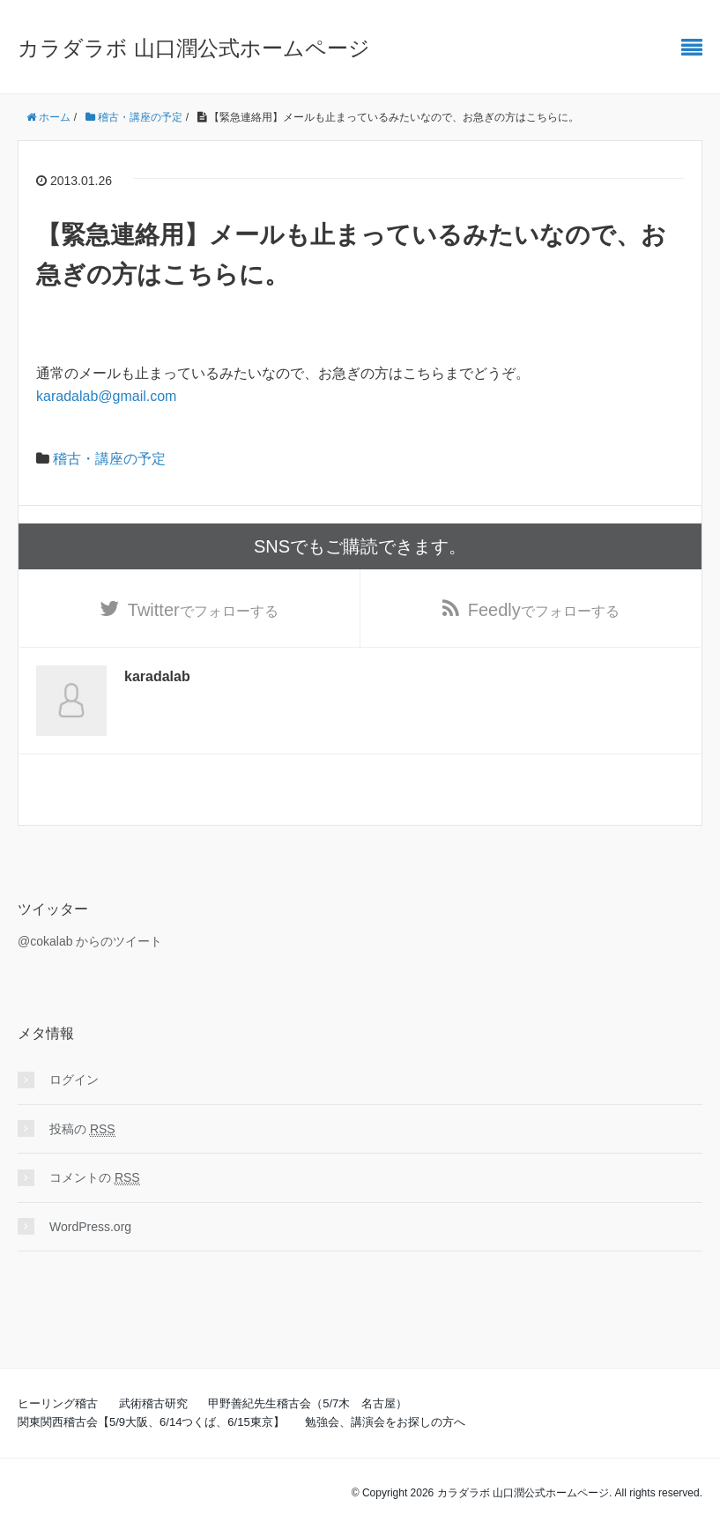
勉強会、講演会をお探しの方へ (385, 1422)
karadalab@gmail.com (106, 396)
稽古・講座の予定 (109, 458)
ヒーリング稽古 (58, 1403)
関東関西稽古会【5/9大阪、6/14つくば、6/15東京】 (151, 1422)
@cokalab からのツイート (90, 941)
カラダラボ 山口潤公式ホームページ (194, 48)
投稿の (82, 1129)
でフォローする (203, 610)
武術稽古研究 (153, 1403)
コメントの (94, 1177)
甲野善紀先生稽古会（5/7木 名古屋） (307, 1403)
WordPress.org (90, 1227)
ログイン (74, 1080)
